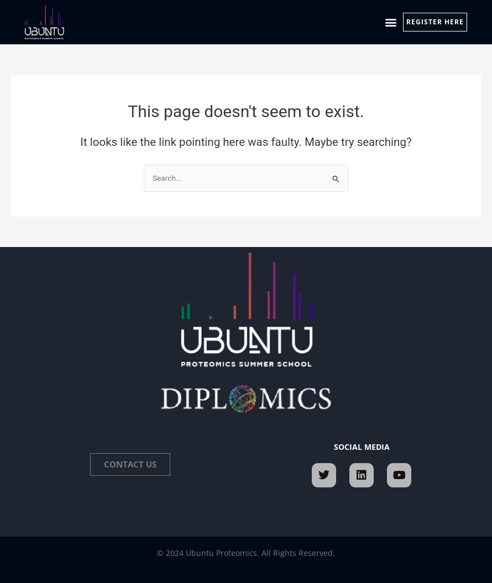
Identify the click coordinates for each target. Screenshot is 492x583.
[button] (391, 22)
